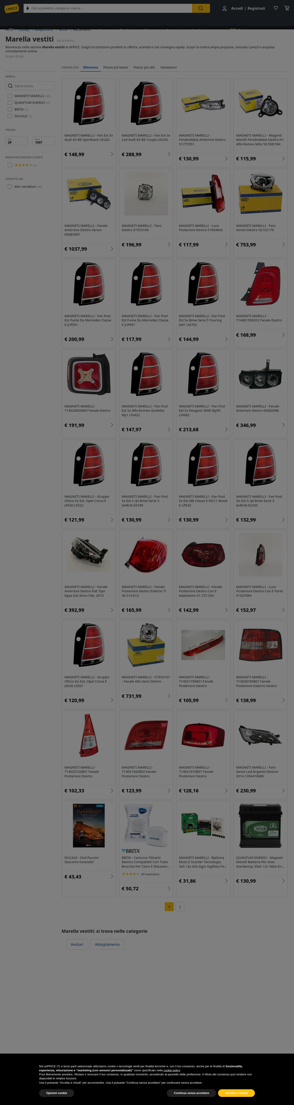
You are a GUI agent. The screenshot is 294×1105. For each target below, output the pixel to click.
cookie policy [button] (171, 1081)
